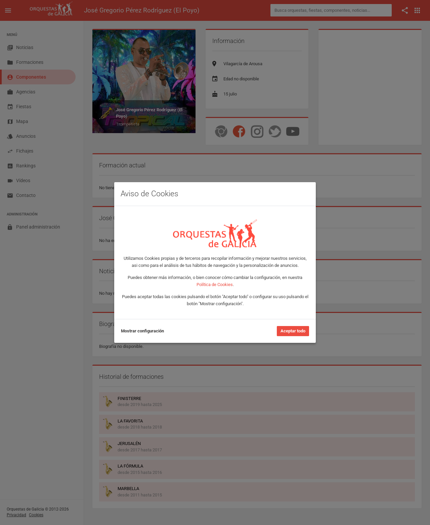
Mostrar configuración (142, 330)
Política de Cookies (215, 284)
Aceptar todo (293, 330)
